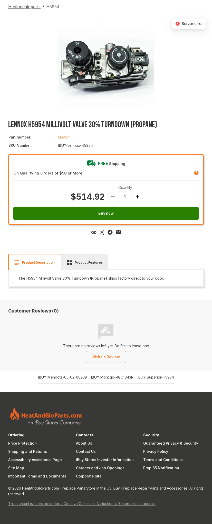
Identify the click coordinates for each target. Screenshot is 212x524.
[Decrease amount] (113, 197)
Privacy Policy (155, 451)
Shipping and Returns (27, 451)
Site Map (16, 468)
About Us (84, 443)
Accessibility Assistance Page (35, 459)
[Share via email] (118, 232)
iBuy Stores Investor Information (105, 459)
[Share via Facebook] (110, 232)
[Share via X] (102, 232)
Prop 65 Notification (161, 468)
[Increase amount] (137, 197)
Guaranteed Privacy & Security (170, 443)
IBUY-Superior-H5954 (156, 377)
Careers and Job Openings (100, 468)
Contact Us (86, 451)
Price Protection (22, 443)
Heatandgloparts (24, 6)
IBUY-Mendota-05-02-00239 (62, 377)
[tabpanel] (106, 278)
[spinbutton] (125, 196)
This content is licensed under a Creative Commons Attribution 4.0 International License (82, 503)
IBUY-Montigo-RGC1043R (112, 377)
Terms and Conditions (163, 459)
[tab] (34, 263)
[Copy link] (94, 232)
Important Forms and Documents (37, 476)
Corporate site (89, 476)
